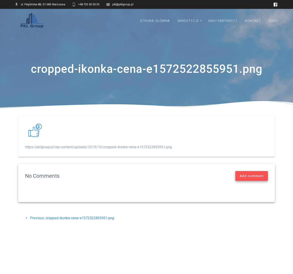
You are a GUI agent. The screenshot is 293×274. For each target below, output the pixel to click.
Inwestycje (188, 21)
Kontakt (253, 21)
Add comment (251, 176)
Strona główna (155, 21)
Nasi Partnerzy (223, 21)
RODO (273, 21)
